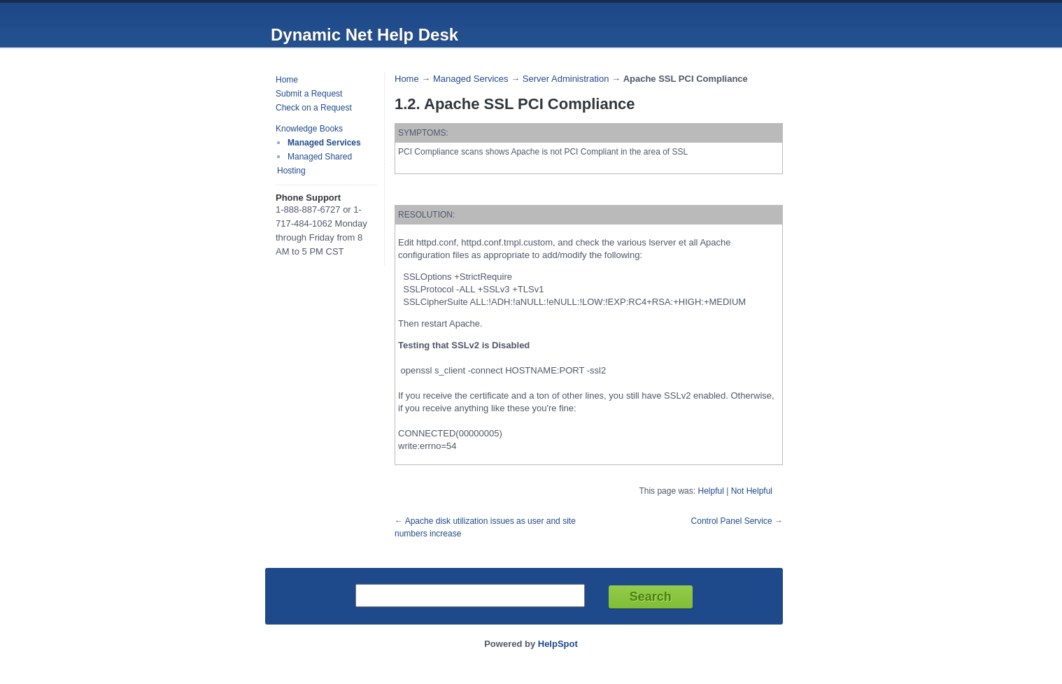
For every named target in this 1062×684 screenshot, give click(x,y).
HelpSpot (558, 644)
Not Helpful (751, 491)
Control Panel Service (731, 521)
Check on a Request (314, 108)
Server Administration (566, 78)
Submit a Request (309, 94)
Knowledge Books (309, 129)
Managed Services (324, 143)
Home (287, 80)
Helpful (710, 491)
